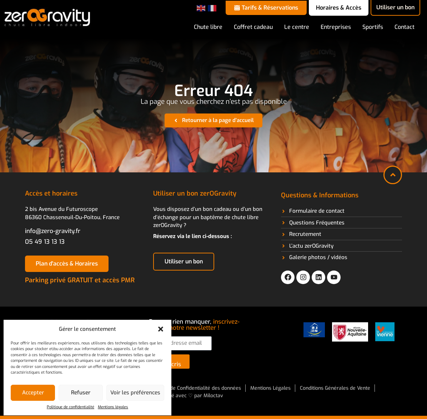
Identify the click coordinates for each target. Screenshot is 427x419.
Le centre (296, 27)
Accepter (33, 392)
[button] (160, 329)
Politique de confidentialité (70, 407)
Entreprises (336, 27)
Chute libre (208, 27)
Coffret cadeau (253, 27)
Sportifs (372, 27)
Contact (405, 27)
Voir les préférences (135, 392)
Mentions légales (113, 407)
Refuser (80, 392)
